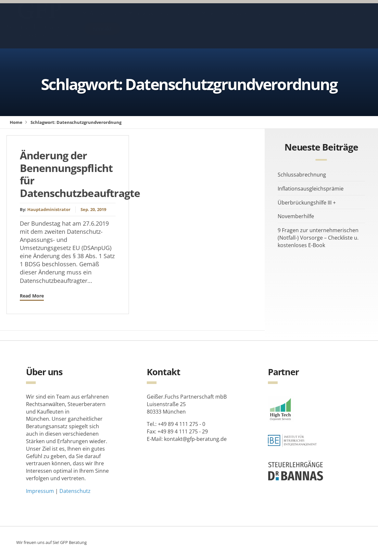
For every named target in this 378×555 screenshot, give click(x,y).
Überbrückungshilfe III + (307, 202)
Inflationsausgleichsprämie (311, 188)
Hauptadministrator (48, 209)
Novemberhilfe (296, 216)
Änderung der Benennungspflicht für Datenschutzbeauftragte (80, 174)
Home (16, 122)
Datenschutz (75, 491)
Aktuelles (102, 19)
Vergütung (347, 19)
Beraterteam (299, 19)
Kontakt (102, 34)
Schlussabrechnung (302, 174)
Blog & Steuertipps (162, 19)
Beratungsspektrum (237, 19)
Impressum (40, 491)
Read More (32, 296)
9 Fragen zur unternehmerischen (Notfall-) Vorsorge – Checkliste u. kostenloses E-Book (318, 238)
